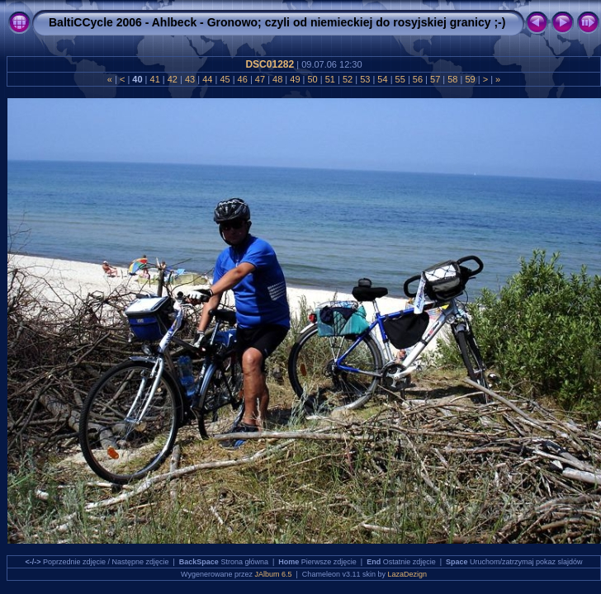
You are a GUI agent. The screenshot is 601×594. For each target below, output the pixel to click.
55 (400, 79)
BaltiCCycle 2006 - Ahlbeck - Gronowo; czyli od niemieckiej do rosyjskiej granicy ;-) (277, 22)
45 (224, 79)
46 (242, 79)
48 (277, 79)
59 (469, 79)
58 (452, 79)
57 (435, 79)
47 (260, 79)
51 (330, 79)
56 (417, 79)
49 (294, 79)
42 (172, 79)
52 (347, 79)
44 (207, 79)
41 (154, 79)
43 (189, 79)
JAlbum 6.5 (273, 574)
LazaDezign (407, 574)
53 (364, 79)
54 (382, 79)
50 (312, 79)
